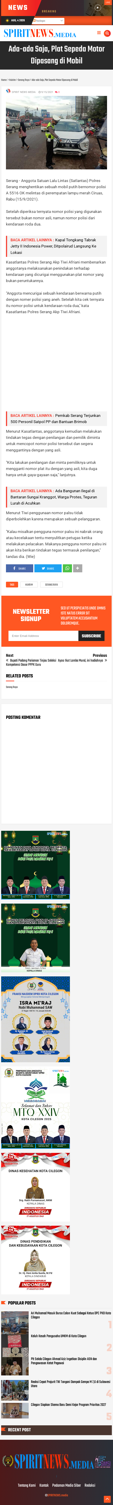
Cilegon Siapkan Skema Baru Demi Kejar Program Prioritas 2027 (68, 1405)
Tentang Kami (27, 1485)
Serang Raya (51, 585)
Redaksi (90, 1485)
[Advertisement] (56, 366)
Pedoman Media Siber (66, 1485)
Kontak (44, 1485)
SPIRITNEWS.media (57, 1495)
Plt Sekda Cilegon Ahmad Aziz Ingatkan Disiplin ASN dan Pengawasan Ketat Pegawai (64, 1361)
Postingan (39, 21)
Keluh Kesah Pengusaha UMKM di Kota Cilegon (58, 1336)
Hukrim (29, 585)
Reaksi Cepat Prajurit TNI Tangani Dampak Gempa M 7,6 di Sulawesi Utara (70, 1384)
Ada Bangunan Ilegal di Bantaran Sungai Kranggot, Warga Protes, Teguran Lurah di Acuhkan (54, 497)
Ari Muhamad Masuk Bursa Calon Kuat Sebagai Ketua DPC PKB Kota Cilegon (71, 1315)
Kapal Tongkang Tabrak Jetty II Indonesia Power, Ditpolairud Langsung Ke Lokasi (53, 246)
